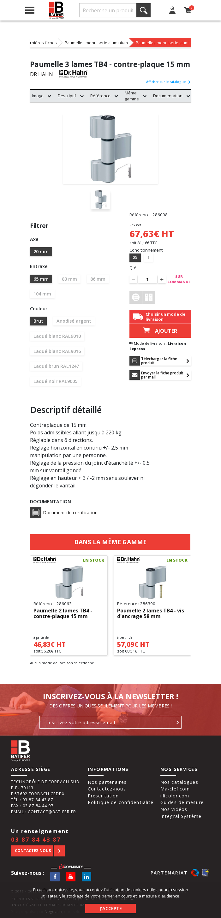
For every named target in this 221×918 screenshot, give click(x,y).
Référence (100, 95)
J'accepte (110, 908)
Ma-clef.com (175, 789)
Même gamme (132, 96)
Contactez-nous (107, 789)
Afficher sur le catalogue (168, 82)
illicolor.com (174, 796)
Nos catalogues (179, 782)
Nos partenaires (107, 782)
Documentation (167, 95)
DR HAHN (41, 74)
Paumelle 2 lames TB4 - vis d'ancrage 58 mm (150, 614)
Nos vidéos (173, 809)
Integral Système (180, 816)
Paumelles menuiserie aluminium (96, 42)
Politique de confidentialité (121, 802)
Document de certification (64, 512)
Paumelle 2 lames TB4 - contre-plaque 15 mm (62, 614)
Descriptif (67, 95)
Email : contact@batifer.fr (43, 811)
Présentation (103, 796)
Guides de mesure (182, 802)
